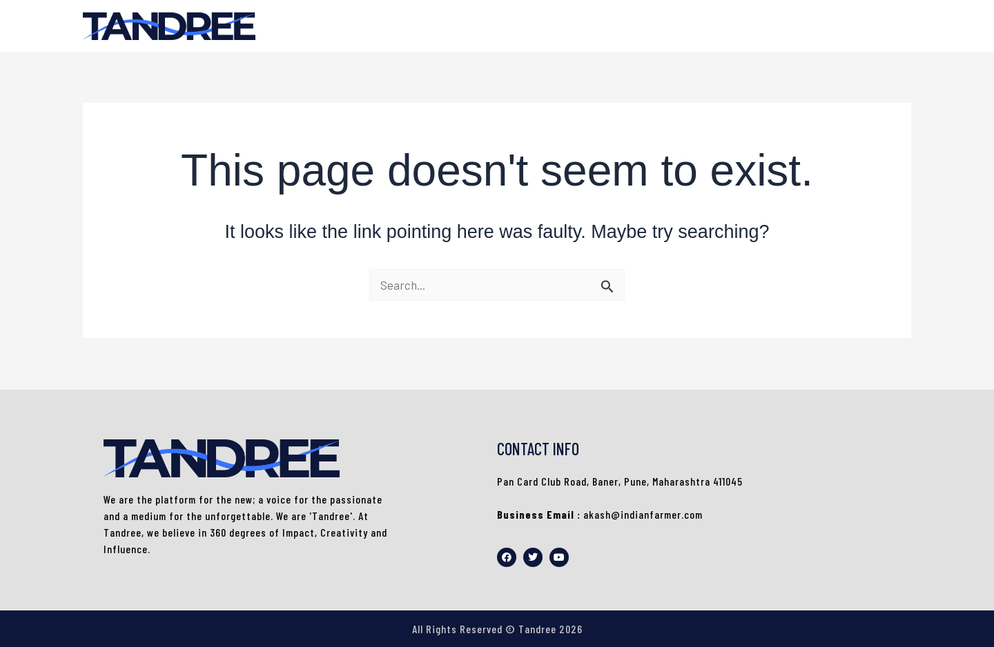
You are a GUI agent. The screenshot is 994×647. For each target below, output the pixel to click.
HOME (883, 26)
